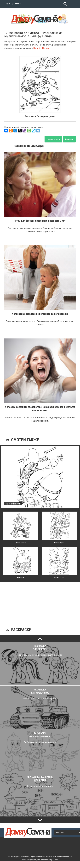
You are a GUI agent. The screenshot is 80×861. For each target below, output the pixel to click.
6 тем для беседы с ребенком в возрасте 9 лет (40, 220)
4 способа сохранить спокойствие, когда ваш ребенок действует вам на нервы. (40, 408)
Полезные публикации (29, 146)
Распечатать (53, 138)
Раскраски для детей (23, 33)
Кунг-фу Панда (40, 36)
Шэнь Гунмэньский (59, 578)
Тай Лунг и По (20, 578)
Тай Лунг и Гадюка (59, 543)
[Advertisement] (40, 602)
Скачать (69, 138)
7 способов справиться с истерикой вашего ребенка (40, 313)
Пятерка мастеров (21, 543)
